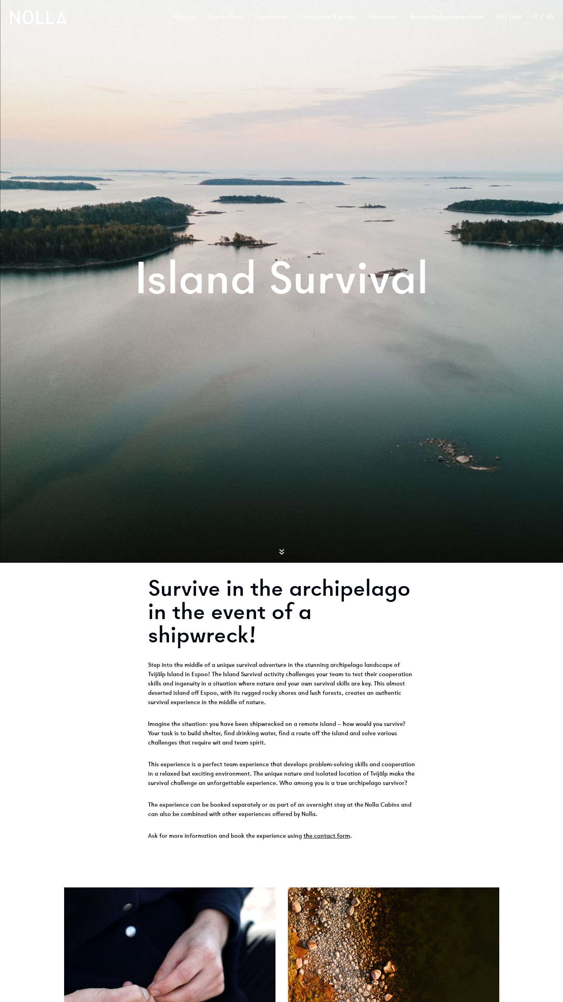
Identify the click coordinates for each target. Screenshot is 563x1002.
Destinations (225, 17)
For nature (383, 17)
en (550, 17)
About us (184, 17)
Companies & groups (328, 17)
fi (535, 17)
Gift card (508, 17)
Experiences (271, 17)
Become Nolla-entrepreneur (447, 17)
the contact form (326, 836)
